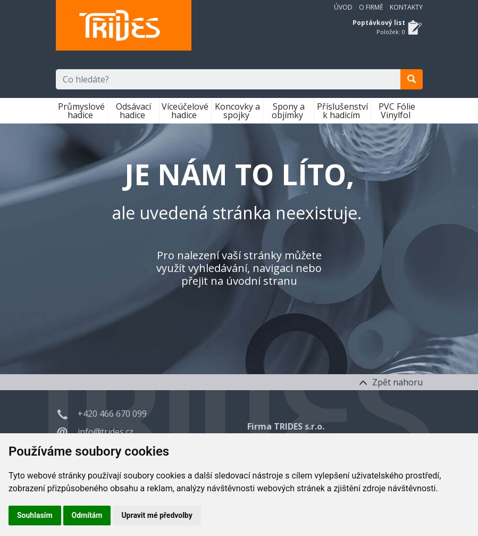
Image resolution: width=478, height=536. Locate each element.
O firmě (371, 7)
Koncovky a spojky (237, 111)
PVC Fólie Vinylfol (397, 111)
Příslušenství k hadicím (342, 111)
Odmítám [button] (87, 515)
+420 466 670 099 (112, 413)
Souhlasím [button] (35, 515)
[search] (411, 79)
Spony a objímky (288, 111)
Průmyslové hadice (81, 111)
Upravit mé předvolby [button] (156, 515)
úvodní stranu (261, 281)
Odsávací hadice (133, 111)
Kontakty (406, 7)
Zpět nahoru (391, 382)
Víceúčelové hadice (185, 111)
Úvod (343, 7)
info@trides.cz (105, 432)
